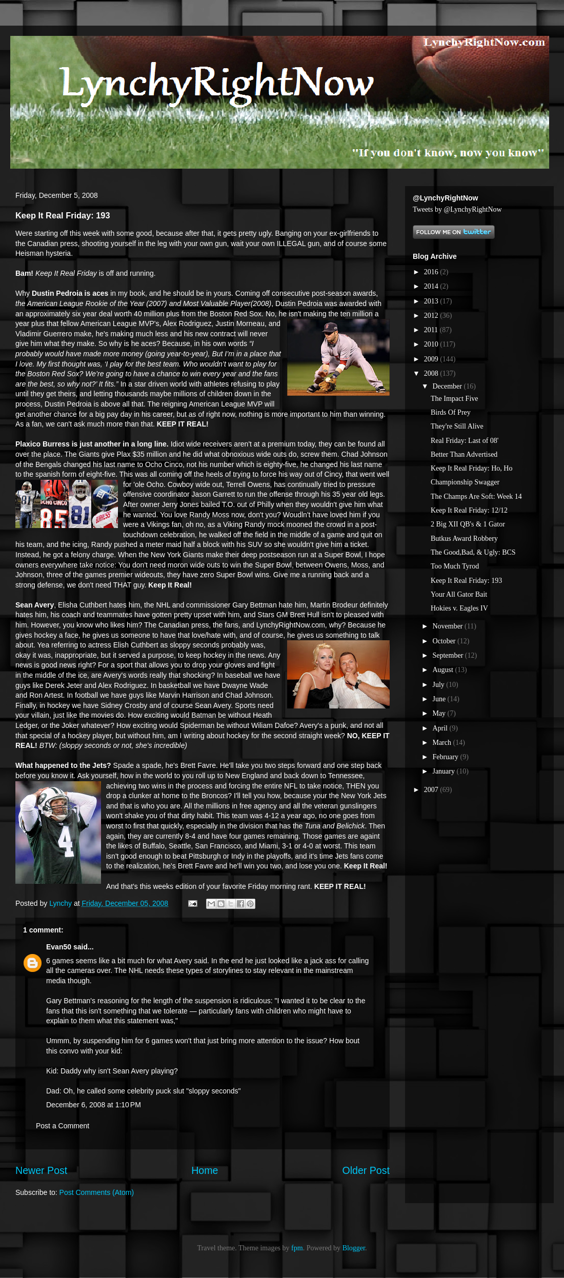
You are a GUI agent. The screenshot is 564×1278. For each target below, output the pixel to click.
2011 (432, 330)
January (444, 771)
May (439, 713)
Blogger (354, 1248)
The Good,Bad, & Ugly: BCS (473, 552)
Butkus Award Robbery (464, 538)
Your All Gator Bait (459, 594)
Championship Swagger (465, 482)
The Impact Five (454, 398)
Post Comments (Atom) (96, 1192)
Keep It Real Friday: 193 (466, 580)
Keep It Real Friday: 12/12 (469, 510)
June (439, 699)
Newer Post (41, 1170)
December (448, 386)
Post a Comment (62, 1126)
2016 (432, 272)
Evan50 (58, 947)
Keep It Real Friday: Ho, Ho (471, 468)
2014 (432, 286)
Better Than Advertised (464, 454)
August (443, 670)
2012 (432, 315)
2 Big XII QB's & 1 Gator (468, 524)
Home (204, 1170)
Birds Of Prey (451, 412)
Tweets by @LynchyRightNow (457, 209)
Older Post (366, 1170)
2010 (432, 344)
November (448, 626)
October (444, 641)
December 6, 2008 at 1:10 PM (93, 1105)
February (446, 757)
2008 (432, 373)
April (440, 728)
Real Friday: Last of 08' (464, 440)
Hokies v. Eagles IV (459, 608)
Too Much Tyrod (455, 566)
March (442, 742)
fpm (297, 1248)
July (439, 684)
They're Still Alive (457, 426)
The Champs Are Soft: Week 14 (476, 496)
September (448, 655)
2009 (432, 359)
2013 (432, 301)
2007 (432, 790)
